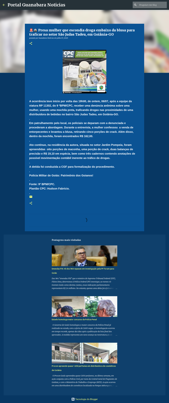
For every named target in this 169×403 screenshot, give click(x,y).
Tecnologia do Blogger (84, 399)
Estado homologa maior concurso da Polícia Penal (74, 319)
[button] (30, 43)
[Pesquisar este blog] (152, 5)
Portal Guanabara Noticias (36, 5)
